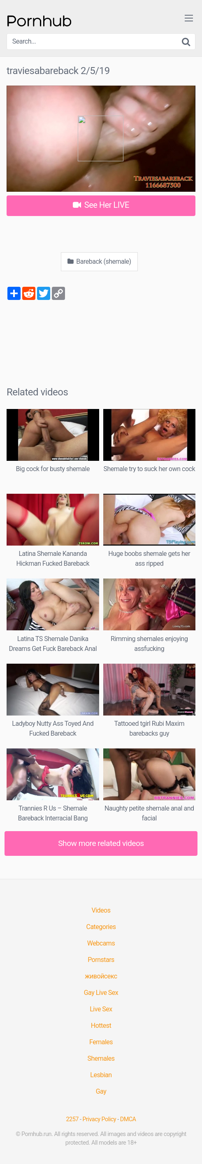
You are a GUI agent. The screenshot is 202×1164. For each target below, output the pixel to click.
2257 (72, 1119)
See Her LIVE (101, 205)
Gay (101, 1091)
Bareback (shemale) (99, 261)
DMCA (128, 1119)
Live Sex (101, 1009)
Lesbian (100, 1075)
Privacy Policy (99, 1119)
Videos (101, 910)
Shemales (100, 1058)
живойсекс (101, 976)
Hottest (101, 1025)
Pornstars (101, 960)
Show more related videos (101, 843)
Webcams (101, 943)
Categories (101, 927)
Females (101, 1042)
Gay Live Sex (101, 993)
